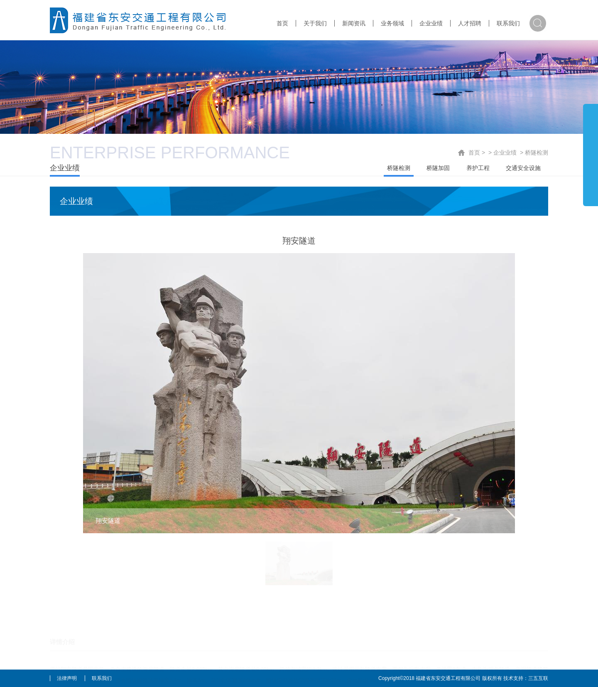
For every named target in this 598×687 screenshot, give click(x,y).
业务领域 (392, 23)
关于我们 (315, 23)
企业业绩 (431, 23)
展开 (590, 154)
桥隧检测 (536, 152)
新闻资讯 (353, 23)
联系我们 (508, 23)
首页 (282, 23)
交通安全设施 (523, 168)
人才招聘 (469, 23)
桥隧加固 (438, 168)
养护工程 (478, 168)
